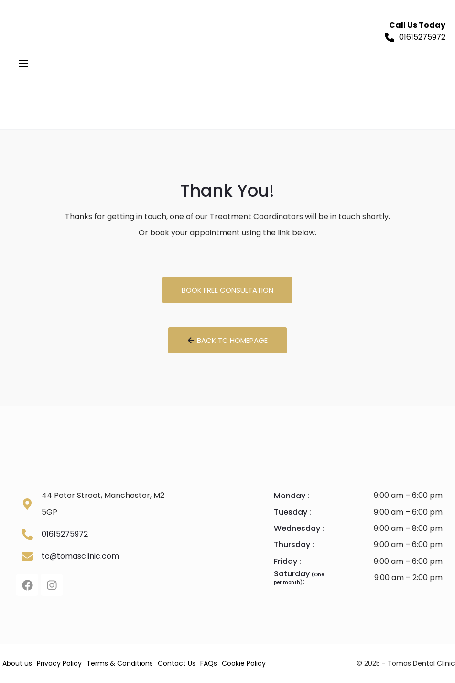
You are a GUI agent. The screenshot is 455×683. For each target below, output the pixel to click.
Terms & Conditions (120, 664)
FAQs (208, 664)
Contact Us (176, 664)
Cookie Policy (244, 664)
